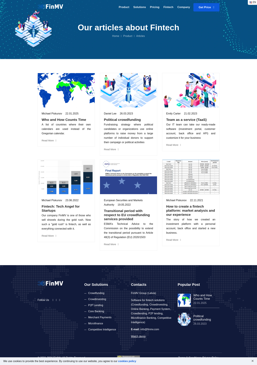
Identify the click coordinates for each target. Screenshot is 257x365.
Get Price (206, 7)
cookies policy (127, 361)
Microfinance (95, 323)
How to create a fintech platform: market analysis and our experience (190, 210)
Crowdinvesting (97, 299)
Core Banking (96, 311)
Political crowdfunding (122, 120)
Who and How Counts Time (64, 120)
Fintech (168, 7)
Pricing (154, 7)
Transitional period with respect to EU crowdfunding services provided (127, 215)
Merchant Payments (99, 317)
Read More (49, 140)
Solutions (139, 7)
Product (124, 7)
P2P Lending (95, 305)
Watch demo (138, 336)
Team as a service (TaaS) (186, 120)
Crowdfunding (96, 293)
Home (115, 36)
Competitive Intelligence (102, 329)
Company (183, 7)
